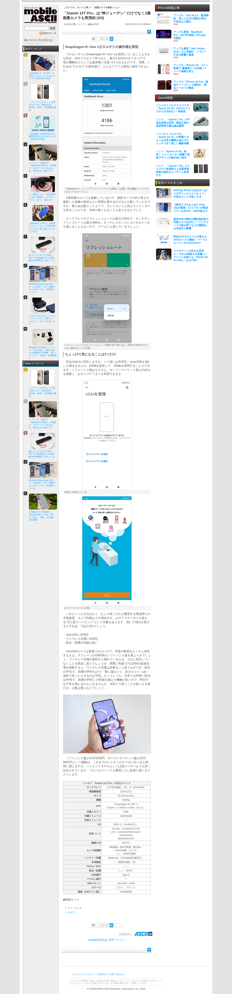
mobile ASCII (40, 16)
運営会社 (102, 974)
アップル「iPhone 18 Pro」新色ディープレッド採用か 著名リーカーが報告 (190, 84)
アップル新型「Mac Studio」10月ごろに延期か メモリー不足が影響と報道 (190, 51)
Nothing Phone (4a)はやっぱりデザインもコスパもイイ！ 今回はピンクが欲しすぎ (190, 193)
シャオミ (70, 912)
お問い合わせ (116, 974)
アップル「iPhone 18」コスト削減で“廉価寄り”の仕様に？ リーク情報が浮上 (191, 68)
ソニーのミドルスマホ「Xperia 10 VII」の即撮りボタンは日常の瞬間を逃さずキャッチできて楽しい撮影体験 (172, 138)
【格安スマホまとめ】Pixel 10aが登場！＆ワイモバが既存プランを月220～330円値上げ (190, 207)
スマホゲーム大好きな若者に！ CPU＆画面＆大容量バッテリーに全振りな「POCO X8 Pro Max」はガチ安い (190, 255)
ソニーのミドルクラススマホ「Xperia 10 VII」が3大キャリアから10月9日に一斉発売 (173, 108)
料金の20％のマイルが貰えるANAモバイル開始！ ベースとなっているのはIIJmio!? (190, 239)
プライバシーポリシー (85, 974)
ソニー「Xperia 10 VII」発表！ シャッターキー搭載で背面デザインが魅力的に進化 (173, 154)
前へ (94, 39)
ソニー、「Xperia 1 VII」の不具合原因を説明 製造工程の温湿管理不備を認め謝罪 (173, 122)
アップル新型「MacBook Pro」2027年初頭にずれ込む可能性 (189, 35)
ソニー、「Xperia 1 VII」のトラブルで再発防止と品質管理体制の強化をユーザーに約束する (173, 170)
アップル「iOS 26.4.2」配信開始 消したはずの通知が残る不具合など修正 (191, 18)
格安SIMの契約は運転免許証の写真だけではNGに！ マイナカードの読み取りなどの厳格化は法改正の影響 (191, 224)
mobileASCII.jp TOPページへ (107, 939)
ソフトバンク (73, 908)
